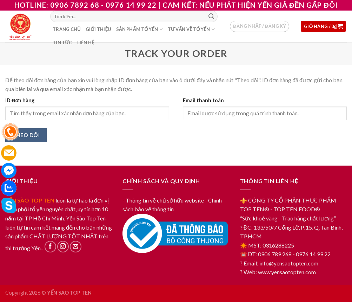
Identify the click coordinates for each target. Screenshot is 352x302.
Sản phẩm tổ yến (139, 29)
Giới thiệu (98, 29)
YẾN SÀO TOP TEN (29, 200)
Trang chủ (67, 29)
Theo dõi (26, 135)
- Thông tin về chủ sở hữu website (163, 200)
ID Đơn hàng (19, 100)
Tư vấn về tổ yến (191, 29)
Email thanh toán (203, 100)
